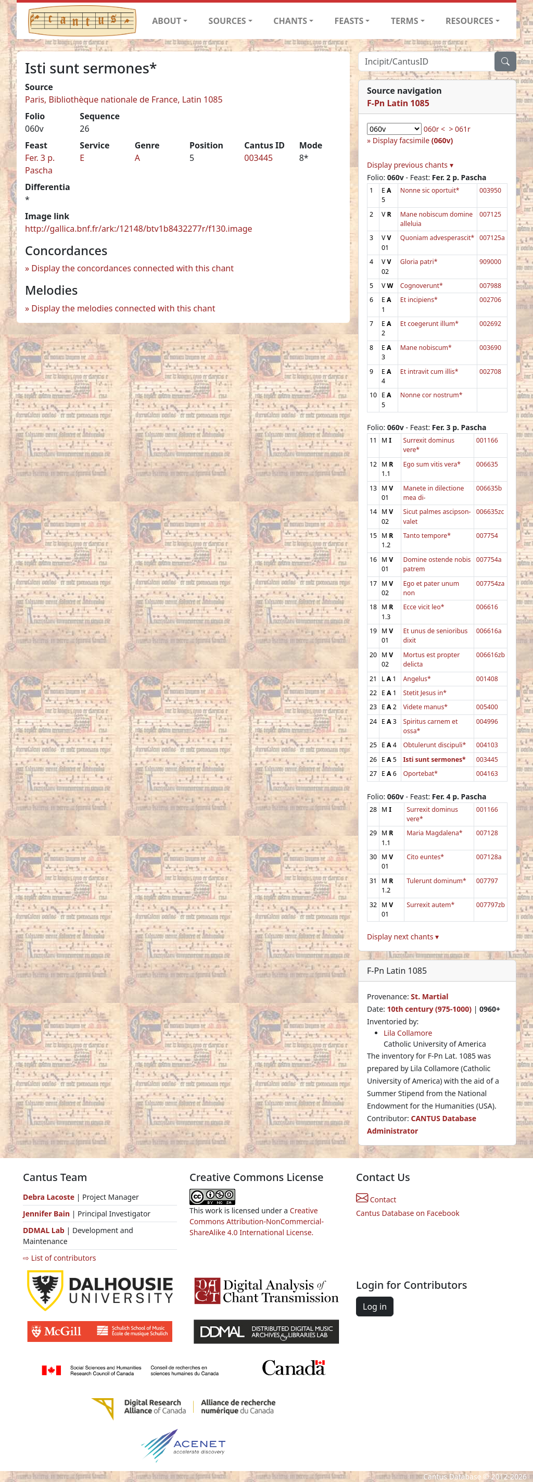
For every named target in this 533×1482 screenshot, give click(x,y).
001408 (487, 678)
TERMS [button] (404, 21)
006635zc (490, 511)
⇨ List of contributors (59, 1258)
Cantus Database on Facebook (408, 1213)
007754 (487, 535)
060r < (434, 129)
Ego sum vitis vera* (432, 464)
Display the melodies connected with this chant (123, 308)
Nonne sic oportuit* (430, 190)
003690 (490, 347)
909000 (490, 261)
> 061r (459, 129)
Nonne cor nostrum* (431, 395)
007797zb (490, 904)
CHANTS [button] (290, 21)
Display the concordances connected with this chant (132, 268)
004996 (487, 721)
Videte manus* (425, 706)
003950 (490, 190)
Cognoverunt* (421, 285)
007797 (487, 880)
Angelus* (417, 678)
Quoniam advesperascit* (437, 237)
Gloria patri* (419, 261)
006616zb (490, 654)
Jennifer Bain (47, 1214)
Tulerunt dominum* (436, 880)
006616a (489, 630)
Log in (375, 1306)
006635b (489, 488)
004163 (487, 773)
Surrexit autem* (430, 904)
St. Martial (429, 996)
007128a (489, 856)
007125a (492, 237)
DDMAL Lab (44, 1230)
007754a (489, 559)
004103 (487, 744)
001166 (487, 440)
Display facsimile (413, 140)
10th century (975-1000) (429, 1009)
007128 (487, 832)
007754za (490, 583)
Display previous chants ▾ (410, 165)
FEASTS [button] (349, 21)
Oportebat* (420, 773)
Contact (376, 1199)
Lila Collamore (408, 1033)
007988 (490, 285)
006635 (487, 464)
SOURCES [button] (227, 21)
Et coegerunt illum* (429, 323)
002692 (490, 323)
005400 (487, 706)
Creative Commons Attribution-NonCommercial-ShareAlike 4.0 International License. (256, 1221)
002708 (490, 371)
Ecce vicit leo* (424, 606)
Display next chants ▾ (403, 936)
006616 (487, 606)
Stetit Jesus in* (425, 692)
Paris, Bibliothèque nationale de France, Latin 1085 (124, 99)
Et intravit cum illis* (429, 371)
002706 (490, 299)
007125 (490, 214)
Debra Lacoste (48, 1197)
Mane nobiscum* (426, 347)
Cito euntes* (425, 856)
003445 (258, 158)
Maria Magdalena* (434, 832)
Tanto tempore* (427, 535)
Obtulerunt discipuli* (434, 744)
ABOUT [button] (166, 21)
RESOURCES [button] (469, 21)
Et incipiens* (419, 299)
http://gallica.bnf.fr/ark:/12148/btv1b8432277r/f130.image (138, 228)
